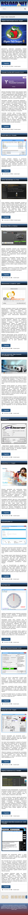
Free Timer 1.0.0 (5, 585)
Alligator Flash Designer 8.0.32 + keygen (12, 20)
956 (16, 897)
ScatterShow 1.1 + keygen (8, 463)
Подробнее (6, 63)
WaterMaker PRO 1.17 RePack (9, 226)
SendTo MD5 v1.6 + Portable (8, 135)
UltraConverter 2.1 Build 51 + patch (10, 283)
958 (23, 897)
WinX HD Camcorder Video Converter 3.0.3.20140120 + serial (11, 355)
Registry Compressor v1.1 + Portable (11, 770)
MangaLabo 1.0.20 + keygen (8, 709)
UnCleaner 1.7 (5, 419)
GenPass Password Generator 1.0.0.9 (11, 648)
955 (12, 897)
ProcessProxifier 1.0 (6, 521)
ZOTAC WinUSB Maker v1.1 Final (10, 179)
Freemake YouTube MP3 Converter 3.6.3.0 (12, 72)
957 (20, 897)
